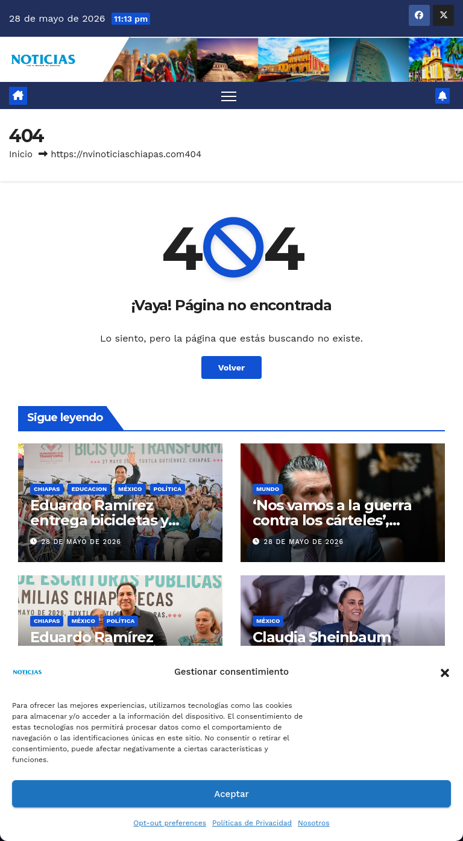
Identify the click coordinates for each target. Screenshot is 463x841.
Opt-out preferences (169, 823)
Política (168, 489)
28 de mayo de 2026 (81, 542)
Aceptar (231, 794)
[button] (445, 672)
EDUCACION (89, 489)
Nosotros (314, 823)
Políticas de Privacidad (252, 823)
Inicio (21, 154)
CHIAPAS (47, 489)
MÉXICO (130, 489)
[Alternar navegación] (229, 95)
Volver (231, 367)
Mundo (267, 489)
